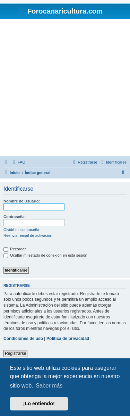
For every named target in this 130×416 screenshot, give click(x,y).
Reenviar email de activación (27, 235)
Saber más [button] (49, 386)
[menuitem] (18, 162)
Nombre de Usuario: (21, 201)
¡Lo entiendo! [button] (39, 403)
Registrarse (15, 353)
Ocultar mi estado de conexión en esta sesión (45, 255)
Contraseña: (14, 217)
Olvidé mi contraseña (21, 229)
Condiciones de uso (23, 338)
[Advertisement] (65, 87)
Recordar (14, 249)
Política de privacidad (67, 338)
